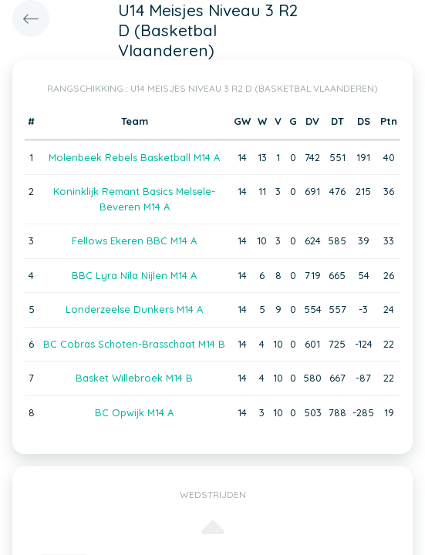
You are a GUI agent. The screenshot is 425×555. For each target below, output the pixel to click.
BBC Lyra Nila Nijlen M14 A (134, 275)
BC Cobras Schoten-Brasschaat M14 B (134, 344)
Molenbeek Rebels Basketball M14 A (134, 157)
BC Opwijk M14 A (134, 412)
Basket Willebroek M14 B (134, 378)
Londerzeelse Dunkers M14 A (134, 309)
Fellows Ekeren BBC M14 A (134, 240)
